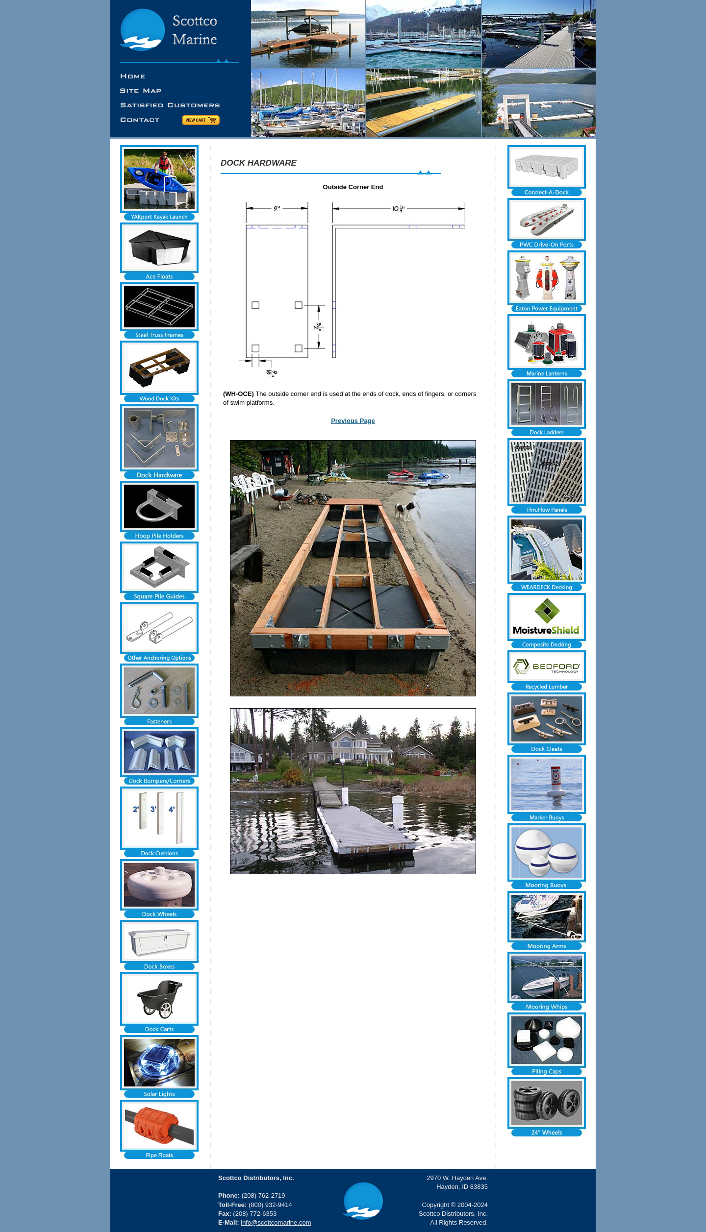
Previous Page (353, 420)
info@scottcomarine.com (276, 1222)
